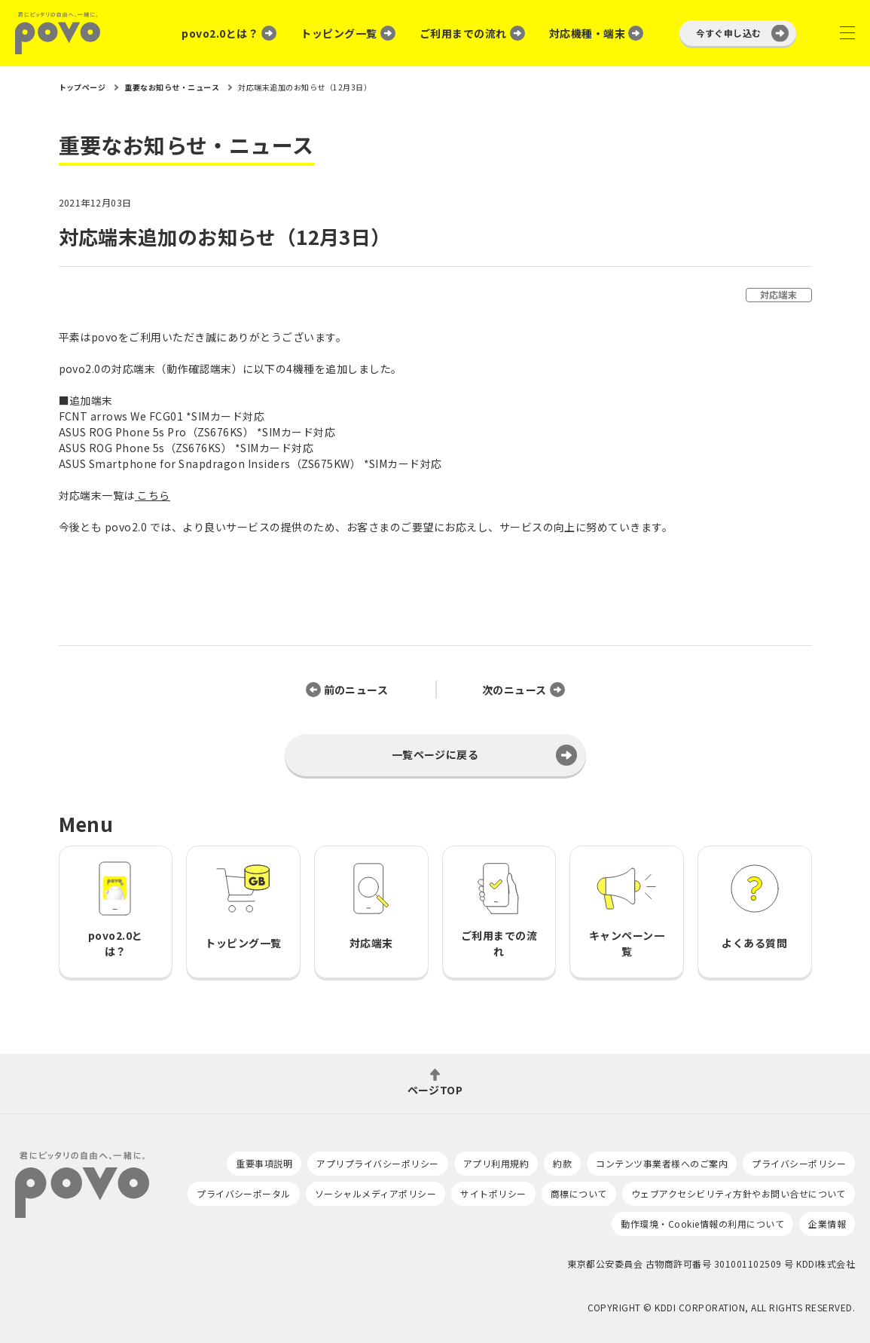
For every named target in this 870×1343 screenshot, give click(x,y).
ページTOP (435, 1088)
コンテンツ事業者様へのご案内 (662, 1163)
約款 (562, 1163)
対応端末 (779, 294)
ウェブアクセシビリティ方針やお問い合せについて (738, 1193)
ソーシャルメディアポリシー (375, 1193)
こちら (153, 495)
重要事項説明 (264, 1163)
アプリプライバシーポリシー (377, 1163)
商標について (579, 1193)
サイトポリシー (493, 1193)
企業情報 (827, 1223)
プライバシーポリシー (799, 1163)
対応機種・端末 (587, 33)
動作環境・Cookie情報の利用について (702, 1223)
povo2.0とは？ (220, 33)
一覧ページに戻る (435, 754)
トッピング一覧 (339, 33)
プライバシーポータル (244, 1193)
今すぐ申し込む (729, 32)
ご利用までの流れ (463, 33)
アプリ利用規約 (496, 1163)
